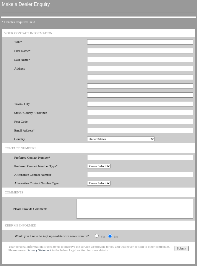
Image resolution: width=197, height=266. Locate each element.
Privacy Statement (39, 250)
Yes (103, 236)
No (116, 236)
